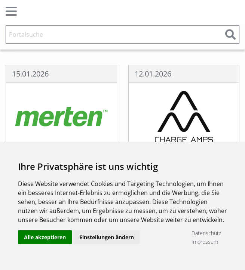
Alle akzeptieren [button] (45, 237)
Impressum (205, 241)
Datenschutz (206, 233)
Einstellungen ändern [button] (106, 237)
